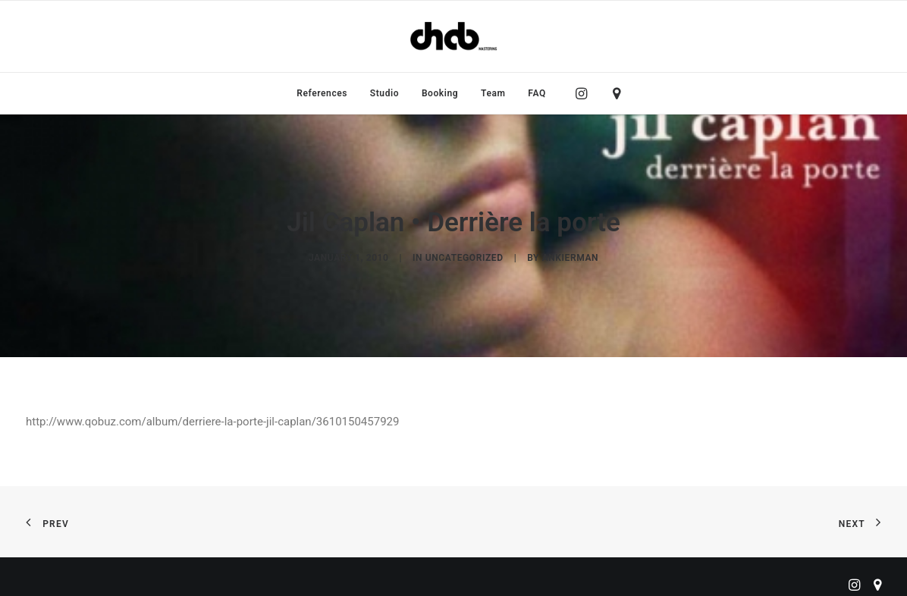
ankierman (570, 253)
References (322, 93)
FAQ (537, 93)
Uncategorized (464, 253)
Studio (384, 93)
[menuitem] (322, 93)
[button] (585, 93)
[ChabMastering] (453, 36)
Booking (440, 93)
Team (493, 93)
